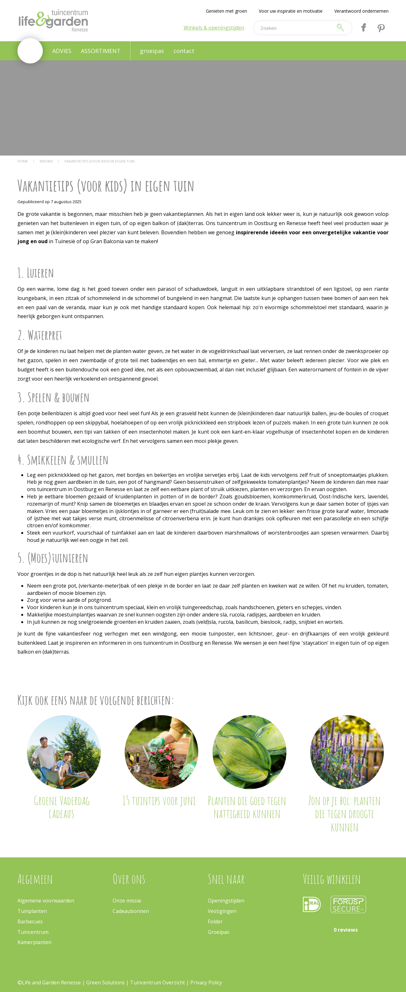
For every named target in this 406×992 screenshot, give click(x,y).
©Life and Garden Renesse (49, 982)
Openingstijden (226, 900)
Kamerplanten (34, 942)
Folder (215, 921)
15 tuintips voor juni (159, 800)
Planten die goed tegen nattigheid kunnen (247, 807)
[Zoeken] (293, 28)
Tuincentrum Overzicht (157, 982)
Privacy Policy (206, 982)
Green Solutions (105, 982)
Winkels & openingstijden (214, 27)
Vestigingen (222, 911)
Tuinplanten (32, 911)
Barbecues (30, 921)
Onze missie (127, 900)
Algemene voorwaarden (45, 900)
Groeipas (218, 932)
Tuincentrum (33, 932)
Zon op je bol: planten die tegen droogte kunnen (344, 814)
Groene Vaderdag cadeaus (61, 807)
